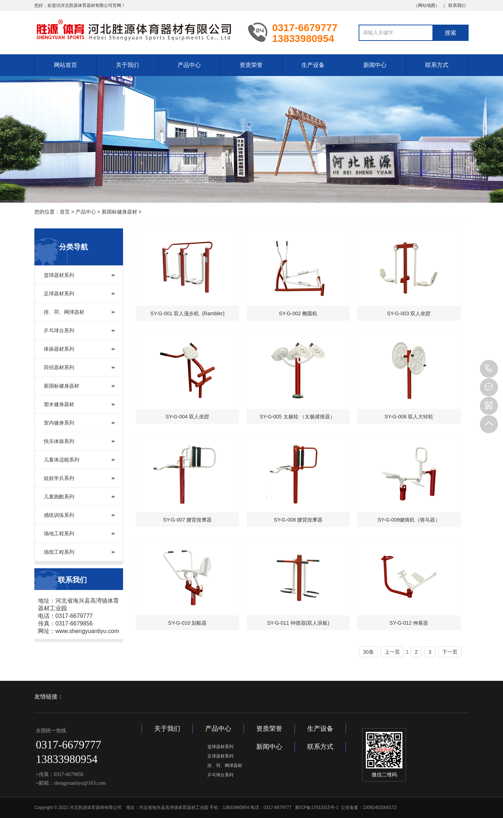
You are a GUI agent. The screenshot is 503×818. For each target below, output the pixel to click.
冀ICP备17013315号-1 (316, 807)
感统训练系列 (59, 515)
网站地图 (426, 5)
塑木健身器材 (59, 404)
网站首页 (65, 65)
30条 (368, 652)
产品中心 (189, 65)
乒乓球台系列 (59, 330)
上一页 (392, 652)
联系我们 (457, 5)
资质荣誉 (251, 65)
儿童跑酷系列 (59, 496)
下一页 (449, 652)
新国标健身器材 (119, 212)
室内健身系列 (59, 423)
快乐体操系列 (59, 441)
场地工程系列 (59, 533)
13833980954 (489, 369)
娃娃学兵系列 (59, 478)
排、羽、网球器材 (64, 312)
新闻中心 (374, 65)
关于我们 (127, 65)
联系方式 (436, 65)
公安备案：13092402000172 (368, 807)
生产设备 (313, 65)
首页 (65, 212)
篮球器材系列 (59, 275)
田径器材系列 (59, 367)
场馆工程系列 (59, 552)
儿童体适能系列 (61, 460)
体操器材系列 (59, 349)
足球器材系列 (59, 293)
